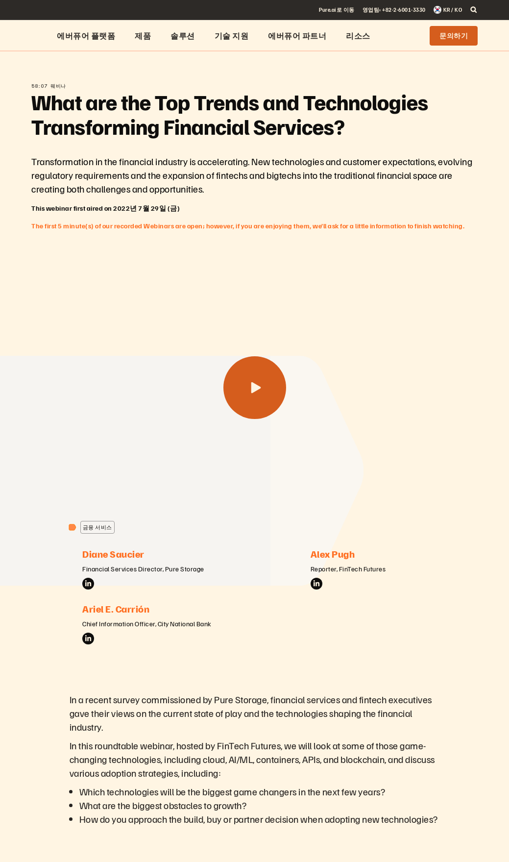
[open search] (474, 10)
